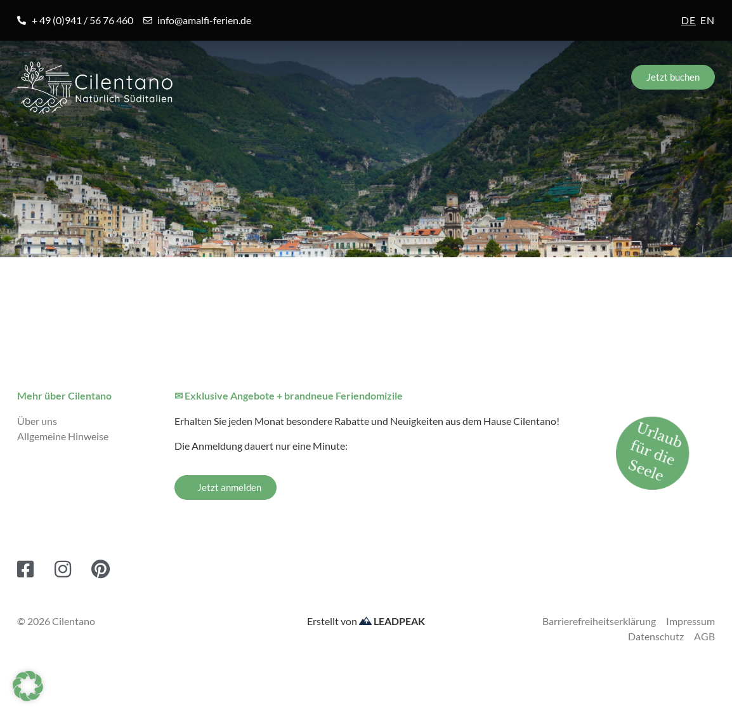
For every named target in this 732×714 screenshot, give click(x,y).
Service (582, 141)
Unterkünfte (257, 141)
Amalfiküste (60, 141)
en (707, 20)
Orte (155, 141)
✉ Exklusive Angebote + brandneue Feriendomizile (288, 395)
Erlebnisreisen (387, 141)
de (688, 20)
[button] (28, 686)
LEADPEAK (392, 621)
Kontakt (680, 141)
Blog (492, 141)
